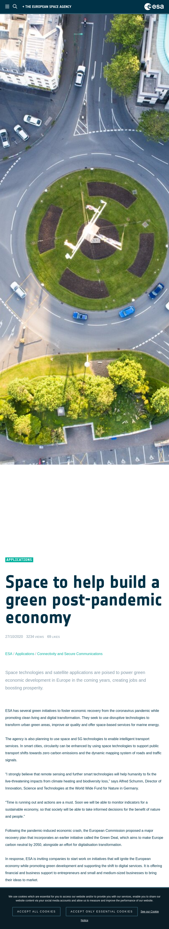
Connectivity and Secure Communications (70, 654)
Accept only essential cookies (102, 911)
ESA (8, 654)
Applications (24, 654)
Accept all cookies (36, 911)
